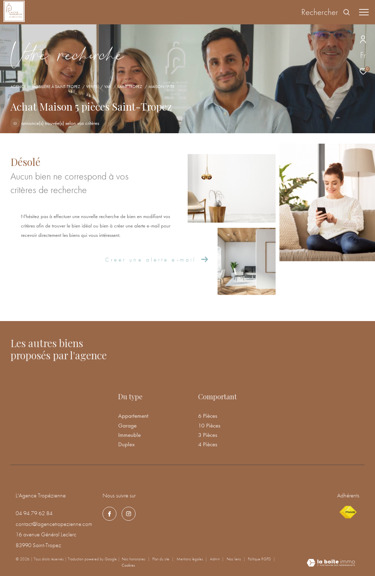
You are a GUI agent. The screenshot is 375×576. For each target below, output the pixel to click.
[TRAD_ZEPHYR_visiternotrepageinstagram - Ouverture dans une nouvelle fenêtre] (129, 514)
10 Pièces (209, 425)
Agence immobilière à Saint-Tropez (45, 86)
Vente (92, 86)
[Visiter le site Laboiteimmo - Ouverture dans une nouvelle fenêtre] (330, 563)
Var (107, 86)
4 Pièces (207, 444)
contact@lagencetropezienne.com (54, 524)
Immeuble (129, 435)
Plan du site (161, 559)
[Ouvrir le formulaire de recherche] (325, 12)
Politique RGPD (259, 559)
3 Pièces (207, 435)
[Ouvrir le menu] (364, 12)
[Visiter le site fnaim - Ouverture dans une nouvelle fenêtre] (347, 512)
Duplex (126, 444)
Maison (156, 86)
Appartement (133, 415)
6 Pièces (207, 415)
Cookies (128, 565)
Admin (215, 559)
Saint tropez (129, 86)
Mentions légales (190, 559)
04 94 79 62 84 (34, 513)
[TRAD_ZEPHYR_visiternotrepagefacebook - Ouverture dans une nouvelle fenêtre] (109, 514)
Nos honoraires (134, 559)
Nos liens (234, 559)
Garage (127, 425)
